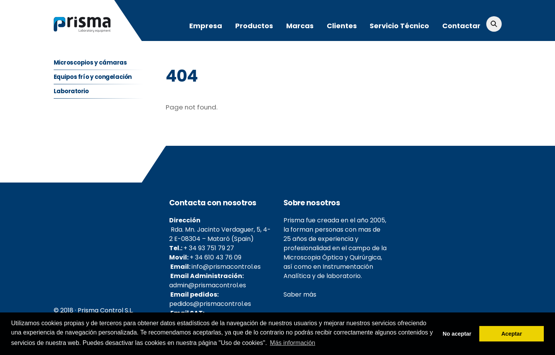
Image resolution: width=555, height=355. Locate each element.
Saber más (299, 294)
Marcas (300, 26)
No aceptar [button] (457, 334)
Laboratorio (71, 91)
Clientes (342, 26)
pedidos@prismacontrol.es (210, 303)
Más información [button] (292, 343)
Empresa (205, 26)
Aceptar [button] (511, 334)
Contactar (461, 26)
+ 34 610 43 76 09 (215, 257)
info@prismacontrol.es (226, 266)
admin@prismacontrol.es (207, 285)
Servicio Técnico (399, 26)
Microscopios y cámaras (90, 62)
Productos (254, 26)
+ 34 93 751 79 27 (208, 248)
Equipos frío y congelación (93, 77)
